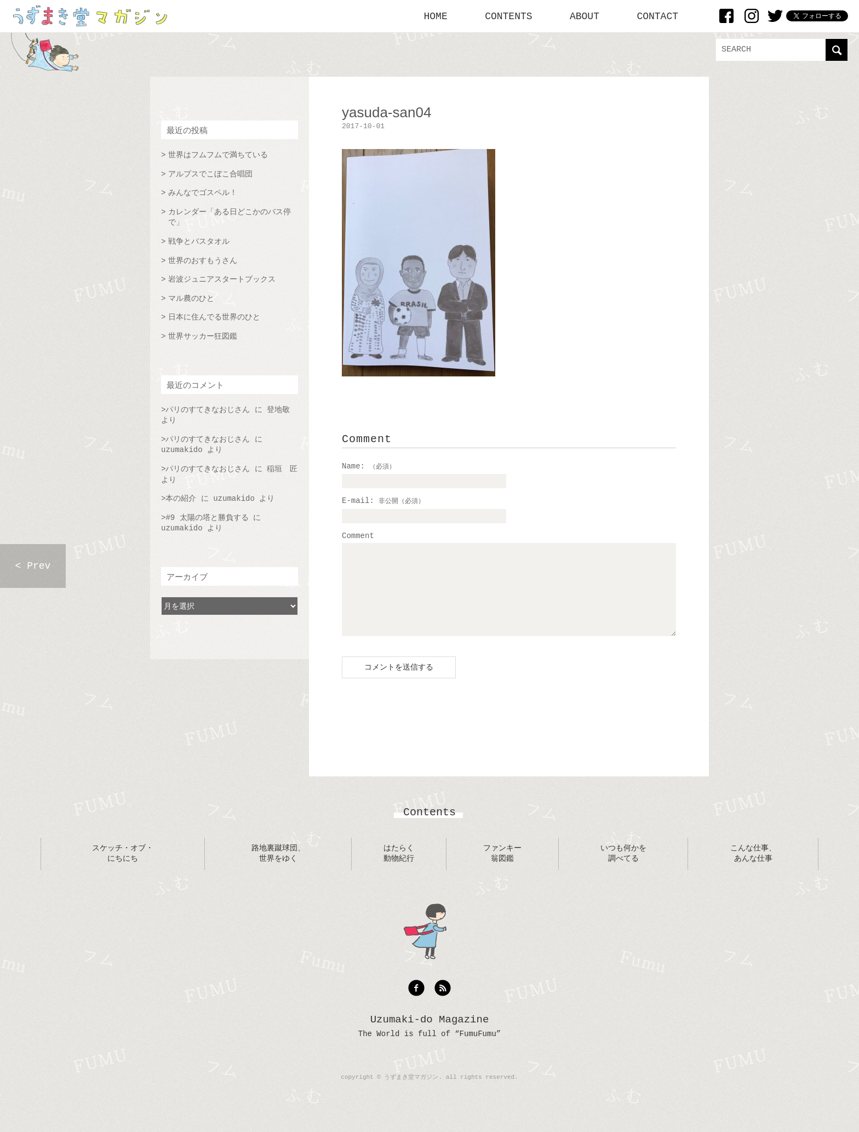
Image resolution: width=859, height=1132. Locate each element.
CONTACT (657, 16)
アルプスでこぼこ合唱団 (210, 174)
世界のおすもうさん (202, 260)
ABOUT (584, 16)
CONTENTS (508, 16)
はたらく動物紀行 (398, 870)
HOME (436, 16)
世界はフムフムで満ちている (218, 155)
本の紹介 (180, 498)
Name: (369, 466)
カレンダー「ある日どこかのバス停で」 (229, 217)
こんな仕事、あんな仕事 (753, 870)
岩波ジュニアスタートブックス (222, 279)
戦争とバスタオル (199, 241)
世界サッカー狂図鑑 (202, 336)
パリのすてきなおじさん (207, 409)
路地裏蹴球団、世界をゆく (278, 870)
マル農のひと (191, 298)
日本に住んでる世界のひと (214, 317)
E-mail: (383, 500)
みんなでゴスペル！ (202, 192)
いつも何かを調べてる (623, 870)
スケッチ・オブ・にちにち (122, 870)
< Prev (33, 566)
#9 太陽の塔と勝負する (206, 517)
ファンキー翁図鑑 (502, 870)
